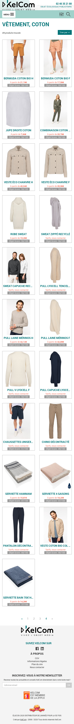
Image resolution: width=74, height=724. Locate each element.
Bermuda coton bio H (18, 78)
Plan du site (37, 664)
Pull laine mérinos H (18, 337)
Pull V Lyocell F (18, 390)
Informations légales (37, 661)
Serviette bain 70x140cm (19, 597)
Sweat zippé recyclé (55, 234)
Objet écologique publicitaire (56, 6)
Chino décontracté (55, 441)
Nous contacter (37, 667)
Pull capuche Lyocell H (56, 390)
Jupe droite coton (18, 130)
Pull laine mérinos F (55, 337)
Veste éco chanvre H (18, 182)
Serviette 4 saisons (55, 493)
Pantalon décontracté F (19, 545)
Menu (9, 14)
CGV (37, 658)
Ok (68, 685)
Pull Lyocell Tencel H (55, 286)
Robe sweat (18, 234)
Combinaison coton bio (56, 130)
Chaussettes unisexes (18, 441)
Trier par (65, 32)
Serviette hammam (18, 493)
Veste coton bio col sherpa (56, 545)
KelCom (23, 719)
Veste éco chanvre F (55, 182)
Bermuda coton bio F (55, 78)
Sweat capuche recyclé (19, 286)
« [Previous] (21, 618)
